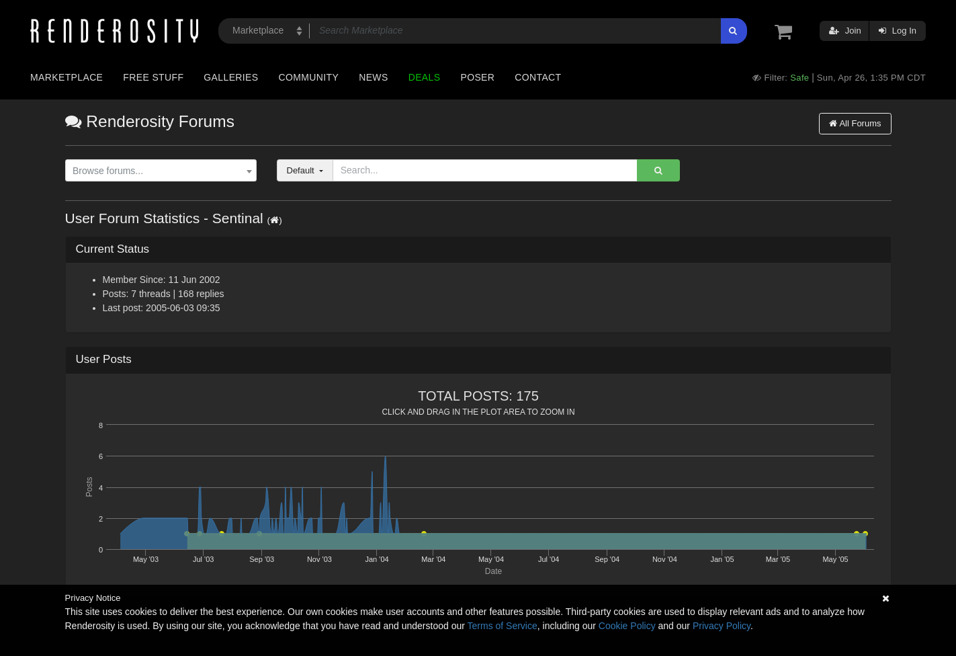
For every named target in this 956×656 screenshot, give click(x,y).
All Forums (855, 123)
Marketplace (66, 77)
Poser (477, 77)
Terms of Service (502, 625)
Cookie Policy (627, 625)
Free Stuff (153, 77)
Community (309, 77)
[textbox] (157, 171)
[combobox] (161, 170)
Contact (538, 77)
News (373, 77)
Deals (424, 77)
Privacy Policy (721, 625)
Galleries (231, 77)
